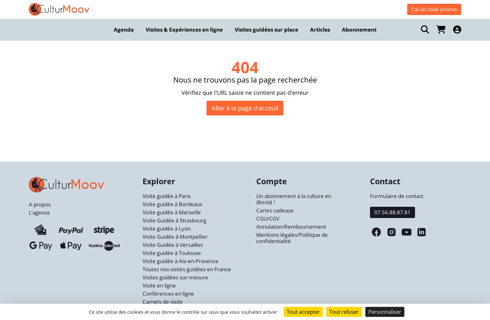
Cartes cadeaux (275, 210)
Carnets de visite (162, 301)
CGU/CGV (267, 218)
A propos (40, 204)
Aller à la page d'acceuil (245, 108)
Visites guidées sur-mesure (175, 277)
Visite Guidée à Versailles (172, 244)
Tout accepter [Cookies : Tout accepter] (303, 311)
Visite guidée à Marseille (171, 212)
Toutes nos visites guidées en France (186, 269)
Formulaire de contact (396, 196)
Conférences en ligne (168, 293)
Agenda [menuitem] (124, 29)
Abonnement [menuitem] (359, 29)
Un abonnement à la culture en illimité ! (293, 199)
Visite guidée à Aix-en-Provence (180, 261)
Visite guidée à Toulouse (171, 253)
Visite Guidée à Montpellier (175, 236)
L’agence (39, 212)
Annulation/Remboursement (291, 226)
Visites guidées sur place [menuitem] (266, 29)
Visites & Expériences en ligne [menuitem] (184, 29)
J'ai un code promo (434, 9)
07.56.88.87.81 (392, 212)
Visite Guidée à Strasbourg (174, 220)
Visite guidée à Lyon (166, 228)
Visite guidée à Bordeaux (172, 204)
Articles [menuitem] (320, 29)
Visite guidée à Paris (166, 196)
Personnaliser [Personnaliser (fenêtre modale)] (384, 311)
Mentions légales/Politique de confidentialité (292, 238)
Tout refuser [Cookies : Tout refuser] (344, 311)
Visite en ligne (159, 285)
